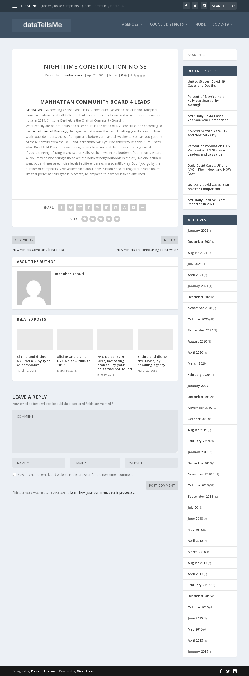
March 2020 (197, 363)
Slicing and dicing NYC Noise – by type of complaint (34, 360)
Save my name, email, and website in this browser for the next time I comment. (75, 474)
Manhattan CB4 (37, 109)
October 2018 (198, 485)
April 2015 (195, 640)
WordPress (85, 671)
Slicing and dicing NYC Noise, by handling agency (152, 360)
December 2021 (200, 241)
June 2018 (195, 518)
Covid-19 (220, 26)
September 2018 (200, 496)
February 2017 (199, 585)
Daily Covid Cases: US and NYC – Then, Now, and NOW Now (209, 169)
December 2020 (200, 297)
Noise (200, 26)
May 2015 (195, 629)
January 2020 (198, 385)
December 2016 (200, 596)
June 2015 (195, 618)
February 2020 (199, 374)
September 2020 (200, 330)
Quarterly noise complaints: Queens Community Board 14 (82, 6)
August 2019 (197, 429)
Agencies (130, 26)
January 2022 (198, 230)
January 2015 (198, 651)
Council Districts (167, 26)
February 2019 (199, 440)
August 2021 (197, 252)
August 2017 (197, 562)
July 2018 (195, 507)
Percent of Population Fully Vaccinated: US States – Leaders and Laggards (209, 150)
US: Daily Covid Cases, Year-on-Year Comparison (209, 186)
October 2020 (198, 319)
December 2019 (200, 396)
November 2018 (200, 474)
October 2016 (198, 607)
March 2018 (197, 551)
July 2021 (195, 263)
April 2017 (195, 573)
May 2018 (195, 529)
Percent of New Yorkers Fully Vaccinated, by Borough (206, 100)
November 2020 (200, 308)
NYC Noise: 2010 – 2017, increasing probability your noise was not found (114, 362)
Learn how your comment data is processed (102, 492)
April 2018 (195, 540)
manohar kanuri (72, 75)
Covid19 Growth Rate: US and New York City (207, 132)
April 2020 (195, 352)
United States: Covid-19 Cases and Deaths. (206, 83)
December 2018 (200, 463)
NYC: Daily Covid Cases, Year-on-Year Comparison (208, 117)
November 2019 (200, 407)
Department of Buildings (49, 131)
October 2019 (198, 418)
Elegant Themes (43, 671)
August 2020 (197, 341)
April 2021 (195, 274)
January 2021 (198, 286)
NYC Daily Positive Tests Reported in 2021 (206, 201)
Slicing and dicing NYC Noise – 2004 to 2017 (74, 360)
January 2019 (198, 451)
